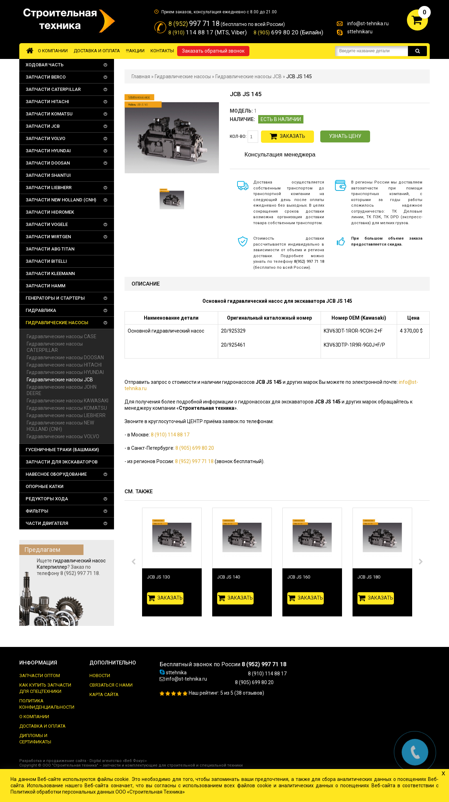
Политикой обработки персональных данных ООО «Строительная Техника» (98, 792)
